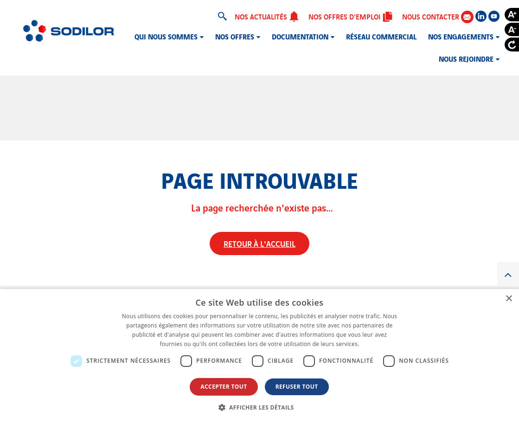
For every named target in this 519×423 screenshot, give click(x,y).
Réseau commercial (381, 36)
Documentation (300, 36)
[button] (259, 407)
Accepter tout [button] (223, 387)
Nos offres (234, 36)
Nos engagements (460, 36)
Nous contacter (438, 16)
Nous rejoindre (466, 58)
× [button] (508, 298)
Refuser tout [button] (297, 387)
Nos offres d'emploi (350, 16)
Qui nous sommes (166, 36)
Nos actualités (267, 16)
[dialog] (259, 356)
